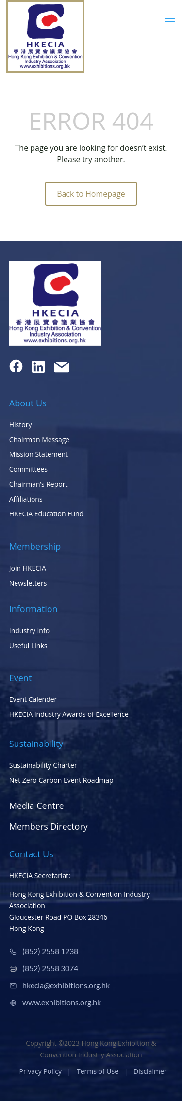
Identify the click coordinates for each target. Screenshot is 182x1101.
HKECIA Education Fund (46, 513)
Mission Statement (38, 454)
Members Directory (48, 826)
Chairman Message (39, 439)
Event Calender (33, 699)
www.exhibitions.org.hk (61, 1002)
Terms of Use (97, 1071)
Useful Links (28, 645)
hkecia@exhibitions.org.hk (66, 985)
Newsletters (28, 583)
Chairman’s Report (38, 484)
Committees (28, 469)
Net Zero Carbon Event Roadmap (61, 780)
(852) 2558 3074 (50, 968)
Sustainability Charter (43, 765)
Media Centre (36, 805)
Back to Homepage (91, 193)
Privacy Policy (40, 1071)
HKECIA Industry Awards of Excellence (69, 714)
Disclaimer (149, 1071)
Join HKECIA (27, 568)
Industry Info (29, 630)
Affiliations (26, 499)
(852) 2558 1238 (50, 951)
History (20, 424)
